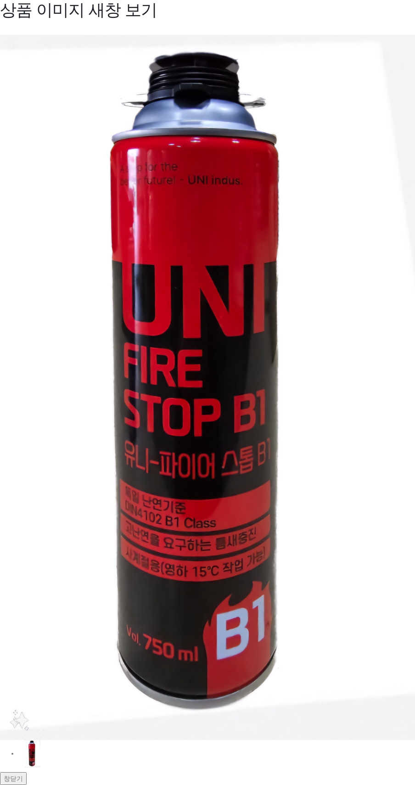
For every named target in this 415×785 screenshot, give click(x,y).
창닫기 (13, 778)
